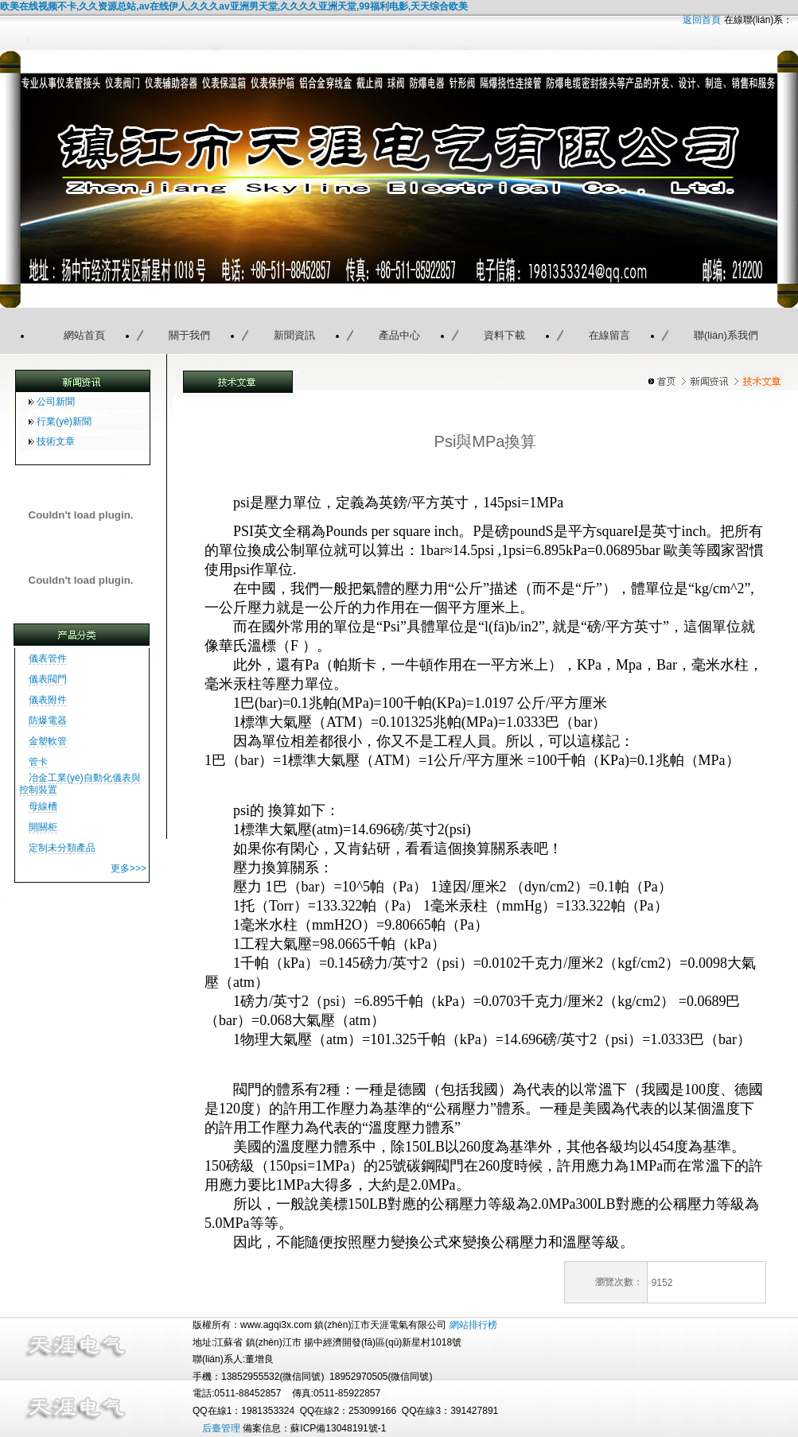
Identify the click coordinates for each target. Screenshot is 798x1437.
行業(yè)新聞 (64, 421)
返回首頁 (702, 19)
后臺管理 (221, 1428)
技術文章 (56, 441)
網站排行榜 (473, 1324)
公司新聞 (56, 401)
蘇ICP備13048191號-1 (338, 1428)
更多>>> (128, 868)
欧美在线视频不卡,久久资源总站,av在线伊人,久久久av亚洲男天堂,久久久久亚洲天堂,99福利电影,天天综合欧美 (234, 6)
